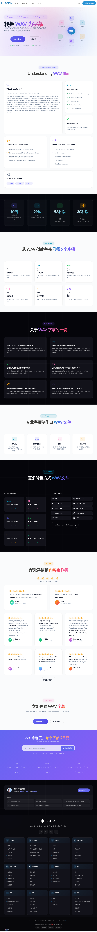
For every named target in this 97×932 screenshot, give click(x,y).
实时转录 (9, 859)
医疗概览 (32, 872)
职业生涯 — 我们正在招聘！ (82, 902)
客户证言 (55, 905)
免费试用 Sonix (89, 3)
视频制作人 (78, 856)
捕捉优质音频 (33, 911)
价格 (39, 3)
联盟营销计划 (56, 882)
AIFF (10, 183)
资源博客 (9, 908)
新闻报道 (77, 905)
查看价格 (34, 39)
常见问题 (32, 902)
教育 (54, 849)
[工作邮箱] (44, 748)
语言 (8, 899)
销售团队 (55, 859)
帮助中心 (22, 792)
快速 (54, 826)
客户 (54, 902)
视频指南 (34, 792)
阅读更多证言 (48, 680)
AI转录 (46, 826)
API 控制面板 (56, 879)
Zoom (76, 872)
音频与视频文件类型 (13, 902)
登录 (79, 3)
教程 (27, 792)
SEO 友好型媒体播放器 (36, 849)
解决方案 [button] (25, 3)
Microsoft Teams (79, 876)
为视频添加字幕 (34, 853)
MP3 (29, 183)
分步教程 (32, 905)
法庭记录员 (10, 879)
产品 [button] (16, 3)
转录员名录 (10, 911)
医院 (31, 882)
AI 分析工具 (33, 846)
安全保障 (77, 911)
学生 (76, 859)
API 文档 (55, 876)
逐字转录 (9, 856)
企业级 (54, 846)
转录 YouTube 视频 (35, 856)
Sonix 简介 (10, 905)
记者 (76, 846)
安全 (63, 826)
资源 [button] (32, 3)
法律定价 (9, 885)
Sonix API (55, 872)
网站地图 (44, 928)
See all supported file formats (65, 525)
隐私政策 (51, 928)
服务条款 (58, 928)
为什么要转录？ (34, 908)
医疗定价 (32, 885)
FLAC (19, 183)
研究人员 (77, 849)
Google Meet (78, 879)
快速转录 (9, 853)
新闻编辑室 (56, 853)
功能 (8, 846)
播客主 (77, 853)
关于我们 (77, 899)
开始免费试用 (67, 748)
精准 (58, 826)
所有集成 (77, 885)
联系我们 (77, 908)
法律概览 (9, 872)
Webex (77, 882)
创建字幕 (17, 39)
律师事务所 (10, 882)
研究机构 (55, 856)
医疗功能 (32, 876)
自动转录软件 (11, 849)
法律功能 (9, 876)
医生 (31, 879)
